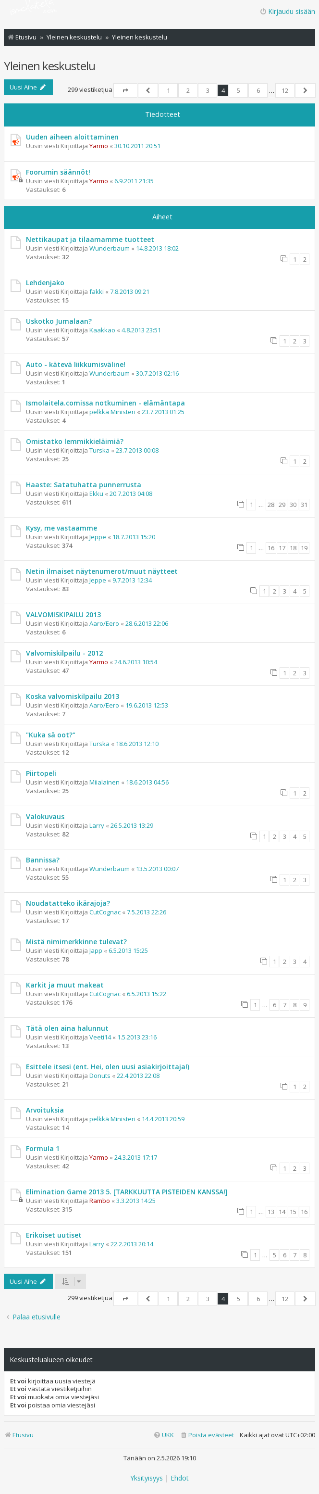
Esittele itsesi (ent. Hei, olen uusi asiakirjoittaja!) (107, 1066)
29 (282, 504)
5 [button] (238, 90)
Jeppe (97, 536)
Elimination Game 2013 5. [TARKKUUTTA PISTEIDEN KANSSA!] (127, 1191)
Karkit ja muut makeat (65, 984)
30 (293, 504)
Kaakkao (102, 330)
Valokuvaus (45, 816)
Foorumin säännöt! (58, 172)
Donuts (99, 1075)
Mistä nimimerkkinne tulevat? (76, 941)
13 (271, 1211)
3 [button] (207, 90)
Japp (95, 950)
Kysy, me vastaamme (61, 527)
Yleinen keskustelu (49, 66)
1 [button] (168, 90)
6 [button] (258, 90)
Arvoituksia (45, 1109)
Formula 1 (43, 1148)
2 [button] (188, 90)
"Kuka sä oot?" (50, 734)
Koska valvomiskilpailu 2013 (72, 696)
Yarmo (98, 145)
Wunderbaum (109, 248)
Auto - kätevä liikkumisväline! (75, 364)
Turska (99, 450)
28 (271, 504)
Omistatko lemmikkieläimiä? (74, 441)
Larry (96, 825)
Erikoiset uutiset (54, 1235)
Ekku (96, 493)
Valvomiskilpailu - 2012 (64, 653)
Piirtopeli (41, 773)
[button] (125, 90)
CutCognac (105, 912)
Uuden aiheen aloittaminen (72, 136)
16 (271, 548)
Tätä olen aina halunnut (67, 1028)
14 (282, 1211)
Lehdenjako (45, 282)
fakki (96, 291)
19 (304, 548)
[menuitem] (207, 1435)
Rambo (99, 1200)
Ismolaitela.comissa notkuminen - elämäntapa (105, 402)
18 (293, 548)
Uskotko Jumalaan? (59, 321)
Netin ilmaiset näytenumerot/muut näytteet (102, 571)
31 (304, 504)
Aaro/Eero (104, 623)
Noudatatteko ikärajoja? (68, 903)
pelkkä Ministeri (112, 411)
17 (282, 548)
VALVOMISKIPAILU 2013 (63, 614)
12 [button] (285, 90)
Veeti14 (100, 1037)
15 (293, 1211)
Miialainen (104, 782)
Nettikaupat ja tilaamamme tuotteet (90, 239)
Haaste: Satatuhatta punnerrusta (83, 484)
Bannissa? (43, 859)
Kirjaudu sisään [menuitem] (287, 11)
